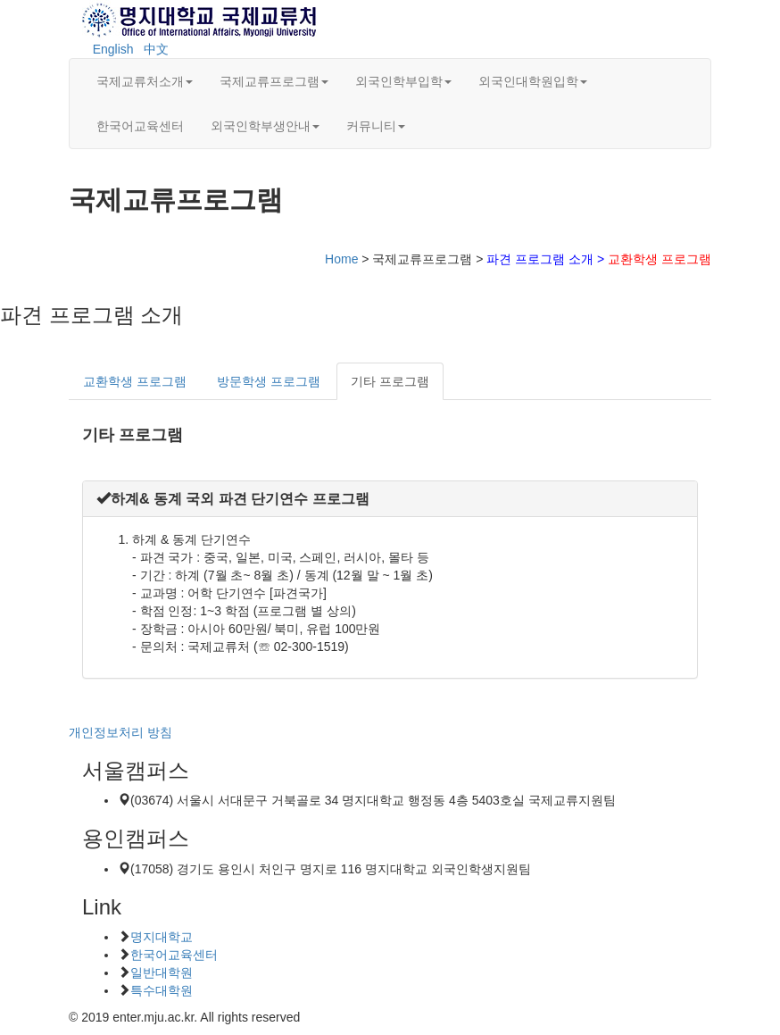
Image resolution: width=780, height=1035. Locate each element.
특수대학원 (161, 990)
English (113, 49)
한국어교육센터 (140, 126)
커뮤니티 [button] (375, 126)
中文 (156, 49)
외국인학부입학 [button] (403, 81)
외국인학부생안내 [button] (265, 126)
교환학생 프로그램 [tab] (135, 381)
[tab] (390, 498)
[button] (232, 498)
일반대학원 (161, 972)
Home (341, 259)
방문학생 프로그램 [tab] (268, 381)
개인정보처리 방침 (120, 732)
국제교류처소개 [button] (144, 81)
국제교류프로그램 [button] (274, 81)
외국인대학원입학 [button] (532, 81)
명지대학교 (161, 937)
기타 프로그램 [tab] (390, 381)
